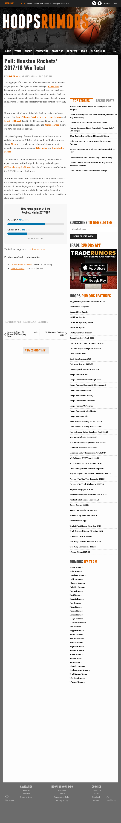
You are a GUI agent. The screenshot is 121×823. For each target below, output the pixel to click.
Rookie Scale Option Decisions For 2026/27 (88, 494)
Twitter (96, 793)
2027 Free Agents (77, 327)
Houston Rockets (29, 322)
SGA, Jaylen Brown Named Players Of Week (89, 136)
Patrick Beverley (39, 117)
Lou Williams (23, 117)
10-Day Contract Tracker (81, 333)
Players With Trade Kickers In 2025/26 (87, 484)
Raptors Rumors (77, 646)
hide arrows (9, 798)
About (28, 51)
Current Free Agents (79, 312)
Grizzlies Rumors (77, 587)
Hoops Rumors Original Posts (83, 411)
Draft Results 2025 (78, 353)
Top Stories (81, 100)
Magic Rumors (76, 619)
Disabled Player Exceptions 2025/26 (85, 348)
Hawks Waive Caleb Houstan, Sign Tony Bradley (91, 157)
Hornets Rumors (77, 599)
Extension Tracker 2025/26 (81, 364)
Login (115, 3)
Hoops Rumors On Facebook (82, 400)
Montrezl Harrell (13, 121)
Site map (26, 790)
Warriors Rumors (77, 678)
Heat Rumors (75, 595)
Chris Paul (53, 86)
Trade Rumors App (78, 520)
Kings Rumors (76, 607)
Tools (84, 51)
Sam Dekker (55, 117)
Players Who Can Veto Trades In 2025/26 (88, 479)
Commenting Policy (62, 797)
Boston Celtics (17, 268)
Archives (72, 51)
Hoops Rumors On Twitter (81, 406)
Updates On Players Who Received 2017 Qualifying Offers (16, 334)
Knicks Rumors (76, 611)
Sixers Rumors (76, 654)
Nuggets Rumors (77, 630)
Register (107, 3)
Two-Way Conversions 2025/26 (83, 547)
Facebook (96, 797)
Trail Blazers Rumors (79, 674)
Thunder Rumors (77, 666)
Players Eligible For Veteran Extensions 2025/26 (91, 473)
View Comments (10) (35, 350)
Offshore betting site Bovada (18, 167)
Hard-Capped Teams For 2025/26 (84, 369)
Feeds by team (26, 797)
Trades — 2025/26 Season (81, 536)
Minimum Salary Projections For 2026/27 (88, 453)
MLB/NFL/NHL (98, 51)
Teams (17, 51)
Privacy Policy (62, 800)
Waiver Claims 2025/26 (80, 552)
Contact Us (41, 51)
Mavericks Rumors (78, 622)
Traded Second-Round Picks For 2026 (86, 531)
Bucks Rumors (76, 567)
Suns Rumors (75, 662)
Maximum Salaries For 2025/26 (83, 437)
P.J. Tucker (41, 148)
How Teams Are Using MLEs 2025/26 (86, 421)
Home (8, 51)
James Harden (52, 125)
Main (35, 332)
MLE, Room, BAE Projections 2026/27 (86, 463)
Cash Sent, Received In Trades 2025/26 (87, 343)
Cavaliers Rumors (78, 575)
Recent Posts (105, 100)
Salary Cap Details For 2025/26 (83, 510)
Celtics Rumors (76, 579)
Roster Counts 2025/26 (79, 505)
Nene (13, 144)
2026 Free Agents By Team (81, 322)
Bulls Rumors (76, 571)
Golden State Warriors (21, 264)
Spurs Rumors (76, 658)
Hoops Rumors (11, 15)
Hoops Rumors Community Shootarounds (88, 385)
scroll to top (111, 798)
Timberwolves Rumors (80, 670)
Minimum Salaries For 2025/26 (83, 447)
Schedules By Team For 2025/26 (83, 515)
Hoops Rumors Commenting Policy (85, 380)
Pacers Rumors (76, 634)
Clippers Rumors (77, 583)
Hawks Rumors (76, 591)
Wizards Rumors (77, 682)
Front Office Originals (79, 306)
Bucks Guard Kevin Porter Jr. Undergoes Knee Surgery (49, 3)
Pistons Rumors (77, 642)
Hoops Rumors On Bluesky (81, 395)
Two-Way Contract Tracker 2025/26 (85, 541)
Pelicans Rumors (77, 638)
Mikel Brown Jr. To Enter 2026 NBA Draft (88, 122)
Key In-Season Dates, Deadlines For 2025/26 (89, 432)
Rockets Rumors (77, 650)
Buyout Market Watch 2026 (82, 338)
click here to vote (37, 249)
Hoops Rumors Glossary (80, 390)
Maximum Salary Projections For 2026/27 (88, 442)
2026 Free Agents (77, 317)
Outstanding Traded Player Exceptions (87, 468)
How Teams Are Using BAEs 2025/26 (86, 426)
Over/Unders (43, 322)
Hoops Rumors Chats (79, 374)
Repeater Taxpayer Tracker (82, 489)
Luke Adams (13, 76)
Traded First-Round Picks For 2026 (85, 526)
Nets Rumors (75, 626)
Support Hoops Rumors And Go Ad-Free (87, 301)
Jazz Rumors (75, 603)
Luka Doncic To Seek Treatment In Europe (88, 170)
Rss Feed (96, 800)
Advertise (57, 51)
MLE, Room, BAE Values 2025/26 (84, 458)
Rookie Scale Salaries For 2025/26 (84, 500)
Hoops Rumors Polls (13, 322)
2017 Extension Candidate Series (54, 333)
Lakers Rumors (76, 615)
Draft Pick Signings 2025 (80, 359)
